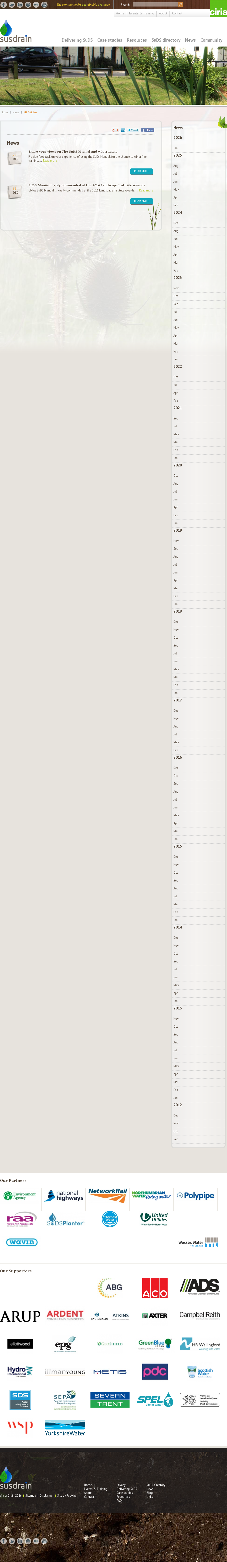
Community (211, 40)
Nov (176, 288)
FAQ (119, 1501)
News (190, 40)
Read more (50, 161)
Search (125, 5)
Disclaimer (47, 1496)
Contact (177, 13)
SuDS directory (166, 40)
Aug (175, 166)
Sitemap (30, 1496)
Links (149, 1497)
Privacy (121, 1485)
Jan (175, 148)
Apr (175, 197)
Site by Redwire (67, 1496)
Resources (137, 40)
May (176, 189)
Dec (175, 223)
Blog (149, 1493)
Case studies (109, 40)
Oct (175, 296)
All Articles (30, 112)
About (163, 13)
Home (120, 13)
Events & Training (141, 13)
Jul (175, 174)
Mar (175, 263)
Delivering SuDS (77, 40)
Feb (175, 205)
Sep (175, 304)
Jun (175, 182)
